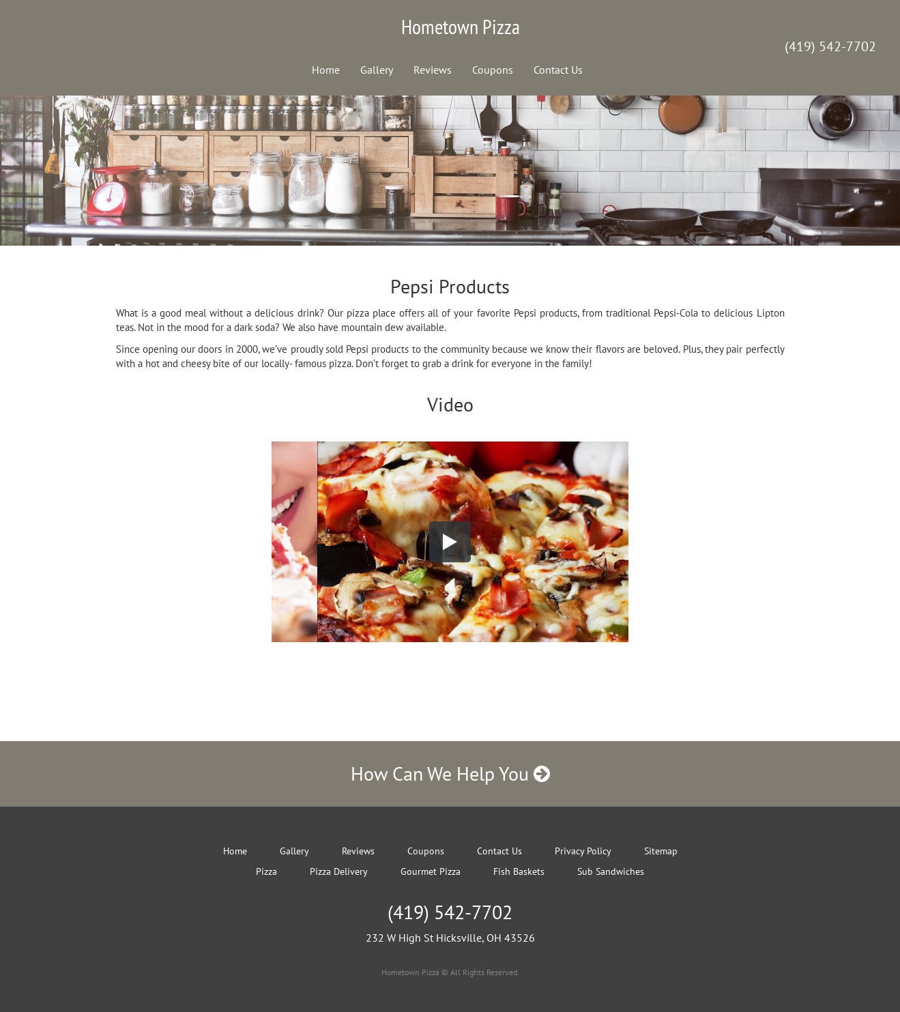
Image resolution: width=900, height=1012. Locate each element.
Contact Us (558, 69)
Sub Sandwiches (610, 871)
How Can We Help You (450, 773)
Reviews (432, 69)
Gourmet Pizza (431, 871)
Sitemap (661, 851)
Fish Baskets (519, 871)
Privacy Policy (583, 851)
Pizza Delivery (339, 871)
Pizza (266, 871)
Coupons (492, 69)
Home (326, 69)
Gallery (376, 69)
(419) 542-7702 (830, 46)
